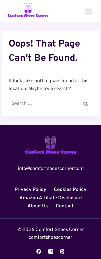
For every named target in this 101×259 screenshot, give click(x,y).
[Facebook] (39, 251)
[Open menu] (88, 10)
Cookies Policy (70, 190)
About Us (37, 206)
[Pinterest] (62, 251)
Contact (65, 206)
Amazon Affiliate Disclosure (50, 198)
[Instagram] (50, 251)
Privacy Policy (30, 190)
